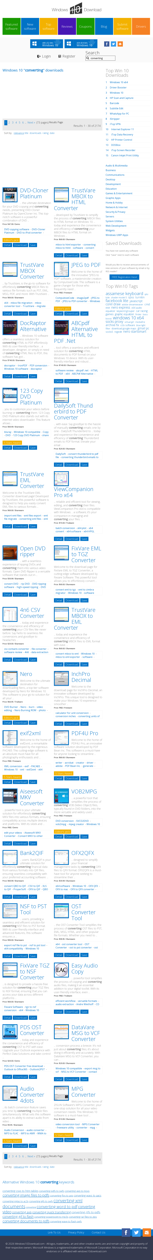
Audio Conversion (14, 1130)
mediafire (140, 321)
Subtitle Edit (116, 108)
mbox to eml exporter (68, 657)
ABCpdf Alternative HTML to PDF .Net (76, 331)
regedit (118, 331)
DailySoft (61, 454)
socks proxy (114, 321)
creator (80, 762)
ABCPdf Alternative (82, 373)
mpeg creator (76, 824)
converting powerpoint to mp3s (51, 1216)
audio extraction (65, 1004)
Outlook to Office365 (15, 1069)
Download (20, 245)
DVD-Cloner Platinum (34, 193)
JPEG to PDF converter (75, 301)
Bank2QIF (31, 853)
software (78, 247)
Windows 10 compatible (27, 432)
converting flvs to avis (61, 1195)
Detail (7, 245)
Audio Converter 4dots (32, 1094)
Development (113, 184)
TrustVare (28, 306)
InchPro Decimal (81, 677)
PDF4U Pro (84, 733)
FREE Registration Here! (124, 277)
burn (31, 707)
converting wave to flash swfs (66, 1221)
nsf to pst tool (37, 945)
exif (27, 766)
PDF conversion (38, 365)
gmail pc (143, 328)
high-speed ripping (27, 587)
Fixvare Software (13, 1007)
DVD (8, 435)
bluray (7, 432)
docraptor (9, 365)
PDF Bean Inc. (72, 766)
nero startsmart (134, 331)
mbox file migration (21, 302)
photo (42, 710)
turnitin (139, 297)
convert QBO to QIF (15, 886)
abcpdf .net (82, 370)
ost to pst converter (80, 947)
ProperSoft (19, 889)
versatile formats (87, 1001)
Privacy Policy (76, 1232)
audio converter (35, 1130)
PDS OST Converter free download (23, 1066)
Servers (110, 216)
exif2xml (30, 733)
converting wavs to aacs (87, 1195)
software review (65, 370)
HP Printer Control (121, 139)
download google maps (124, 328)
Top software (49, 26)
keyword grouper (126, 311)
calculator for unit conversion (72, 713)
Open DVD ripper (33, 551)
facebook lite (117, 300)
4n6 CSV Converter (32, 612)
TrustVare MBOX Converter (32, 270)
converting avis (22, 1212)
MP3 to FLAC (11, 1133)
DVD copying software (16, 229)
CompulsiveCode (65, 298)
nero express (120, 307)
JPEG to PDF (86, 264)
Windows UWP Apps (117, 235)
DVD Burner (11, 707)
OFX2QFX (82, 853)
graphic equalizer (124, 314)
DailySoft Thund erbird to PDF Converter (73, 411)
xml (22, 769)
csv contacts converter (16, 649)
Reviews (67, 26)
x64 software (74, 531)
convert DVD (11, 583)
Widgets (110, 230)
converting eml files (30, 518)
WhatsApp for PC (119, 113)
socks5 (109, 331)
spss (131, 297)
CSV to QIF (34, 886)
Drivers (141, 26)
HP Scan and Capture (121, 98)
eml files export (32, 515)
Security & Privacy (115, 212)
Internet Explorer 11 (122, 129)
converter (81, 1127)
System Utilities (114, 221)
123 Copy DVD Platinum (26, 435)
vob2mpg (61, 824)
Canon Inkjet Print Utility (125, 155)
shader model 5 (119, 297)
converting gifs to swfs (41, 1201)
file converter (39, 649)
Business (111, 170)
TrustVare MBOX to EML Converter (74, 618)
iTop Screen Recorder (123, 150)
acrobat (69, 762)
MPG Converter (83, 1091)
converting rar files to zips (83, 1216)
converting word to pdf (57, 1206)
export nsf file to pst (15, 945)
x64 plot (81, 528)
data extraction (39, 652)
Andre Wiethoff (84, 1004)
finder (138, 314)
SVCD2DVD (82, 821)
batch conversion (65, 528)
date (52, 133)
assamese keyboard (124, 293)
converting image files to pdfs (26, 1195)
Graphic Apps (113, 198)
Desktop (110, 179)
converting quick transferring (51, 1212)
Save (33, 245)
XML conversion (13, 766)
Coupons (85, 26)
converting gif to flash (18, 1216)
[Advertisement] (25, 97)
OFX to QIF (34, 889)
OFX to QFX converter (82, 889)
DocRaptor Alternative (33, 326)
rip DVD (25, 583)
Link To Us (54, 1232)
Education (111, 188)
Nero (26, 674)
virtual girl (129, 321)
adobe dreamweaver (132, 304)
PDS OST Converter (32, 1030)
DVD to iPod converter (29, 232)
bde (108, 297)
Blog (104, 26)
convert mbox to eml (67, 653)
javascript (136, 301)
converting (31, 1207)
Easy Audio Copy (84, 968)
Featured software (11, 26)
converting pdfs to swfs (51, 1191)
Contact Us (98, 1232)
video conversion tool (68, 1124)
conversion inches (66, 716)
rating (46, 133)
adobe (59, 766)
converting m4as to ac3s (16, 1201)
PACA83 (35, 766)
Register (68, 56)
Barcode (114, 103)
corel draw (113, 304)
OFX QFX (93, 886)
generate (88, 766)
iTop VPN (115, 124)
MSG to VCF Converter (73, 1071)
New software (30, 26)
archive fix (112, 325)
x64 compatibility (13, 948)
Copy (46, 432)
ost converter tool (72, 944)
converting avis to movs (77, 1191)
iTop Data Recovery (122, 134)
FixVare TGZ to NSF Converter (34, 971)
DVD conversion (65, 821)
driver (90, 762)
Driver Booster (118, 87)
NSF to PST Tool (33, 909)
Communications (115, 174)
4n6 (27, 652)
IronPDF (22, 365)
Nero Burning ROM (25, 710)
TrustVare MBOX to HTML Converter (74, 199)
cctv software (127, 325)
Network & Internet (117, 207)
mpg (92, 1127)
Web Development (116, 225)
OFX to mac (62, 889)
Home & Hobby (114, 202)
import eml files (13, 515)
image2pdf (83, 298)
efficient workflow (65, 1001)
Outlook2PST (37, 1069)
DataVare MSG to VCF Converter (85, 1033)
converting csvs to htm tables (20, 1191)
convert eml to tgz (66, 589)
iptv (146, 294)
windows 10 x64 (128, 318)
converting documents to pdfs (26, 1221)
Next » (31, 122)
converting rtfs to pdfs (85, 1212)
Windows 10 (75, 593)
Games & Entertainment (119, 193)
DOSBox (115, 145)
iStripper (115, 118)
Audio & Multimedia (116, 165)
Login (46, 56)
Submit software (122, 26)
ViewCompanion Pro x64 (73, 492)
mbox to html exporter (68, 244)
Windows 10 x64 (119, 82)
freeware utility (65, 1127)
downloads (35, 133)
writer (59, 762)
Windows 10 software (16, 368)
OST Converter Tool (83, 912)
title (26, 133)
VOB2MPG (84, 791)
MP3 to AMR (28, 1133)
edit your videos (13, 832)
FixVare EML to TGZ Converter (86, 554)
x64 (6, 302)
